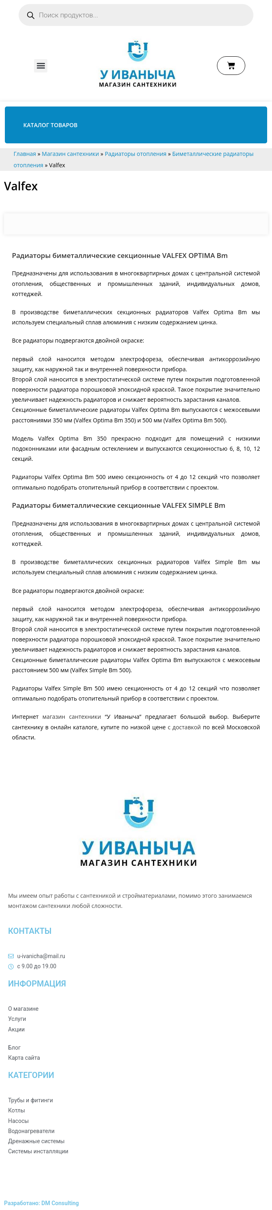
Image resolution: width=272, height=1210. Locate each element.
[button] (40, 65)
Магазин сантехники (70, 154)
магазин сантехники (71, 716)
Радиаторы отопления (135, 154)
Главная (25, 154)
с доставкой (184, 727)
